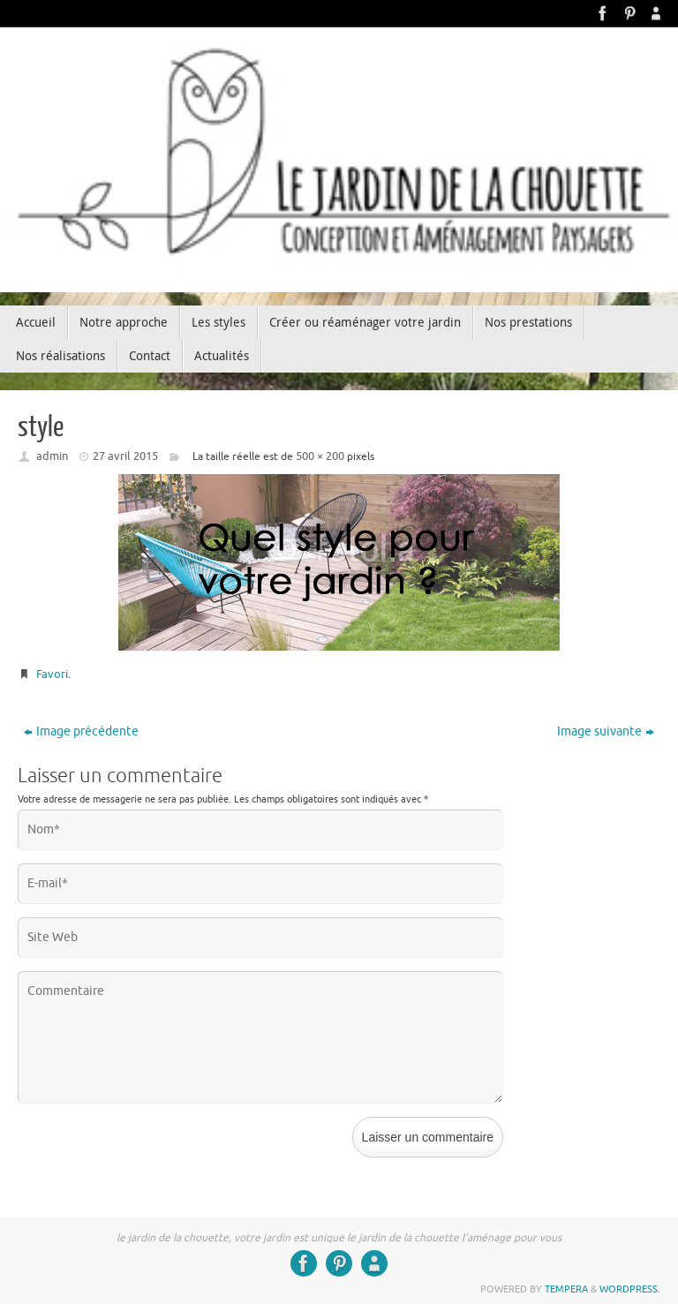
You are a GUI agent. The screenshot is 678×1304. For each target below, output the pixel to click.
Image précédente (81, 731)
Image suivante (605, 731)
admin (52, 456)
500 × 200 (320, 456)
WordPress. (629, 1289)
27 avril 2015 (125, 456)
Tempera (566, 1289)
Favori (52, 674)
